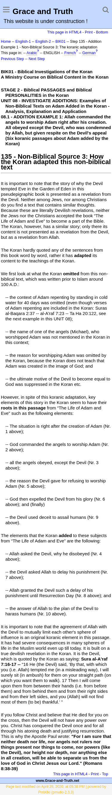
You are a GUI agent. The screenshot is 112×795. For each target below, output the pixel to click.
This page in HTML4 (64, 32)
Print (89, 32)
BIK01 (61, 41)
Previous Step (12, 59)
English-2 (43, 41)
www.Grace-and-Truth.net (57, 781)
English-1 (23, 41)
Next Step (37, 59)
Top (105, 774)
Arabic (32, 53)
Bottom (102, 32)
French (70, 53)
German (89, 53)
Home (6, 41)
